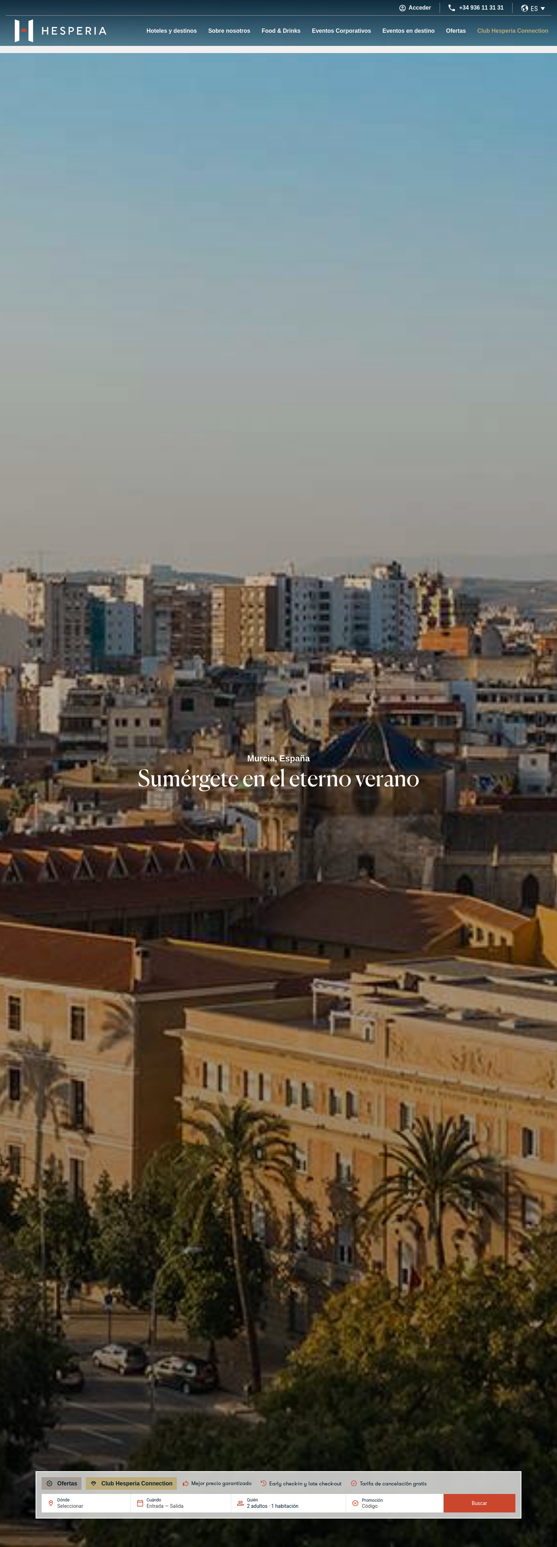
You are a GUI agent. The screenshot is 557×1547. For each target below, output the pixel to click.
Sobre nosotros (229, 31)
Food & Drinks (281, 31)
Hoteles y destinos (172, 31)
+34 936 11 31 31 (481, 8)
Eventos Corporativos (341, 31)
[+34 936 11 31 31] (452, 8)
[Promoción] (379, 1506)
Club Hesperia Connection (512, 31)
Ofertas (456, 31)
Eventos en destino (408, 31)
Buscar (479, 1503)
